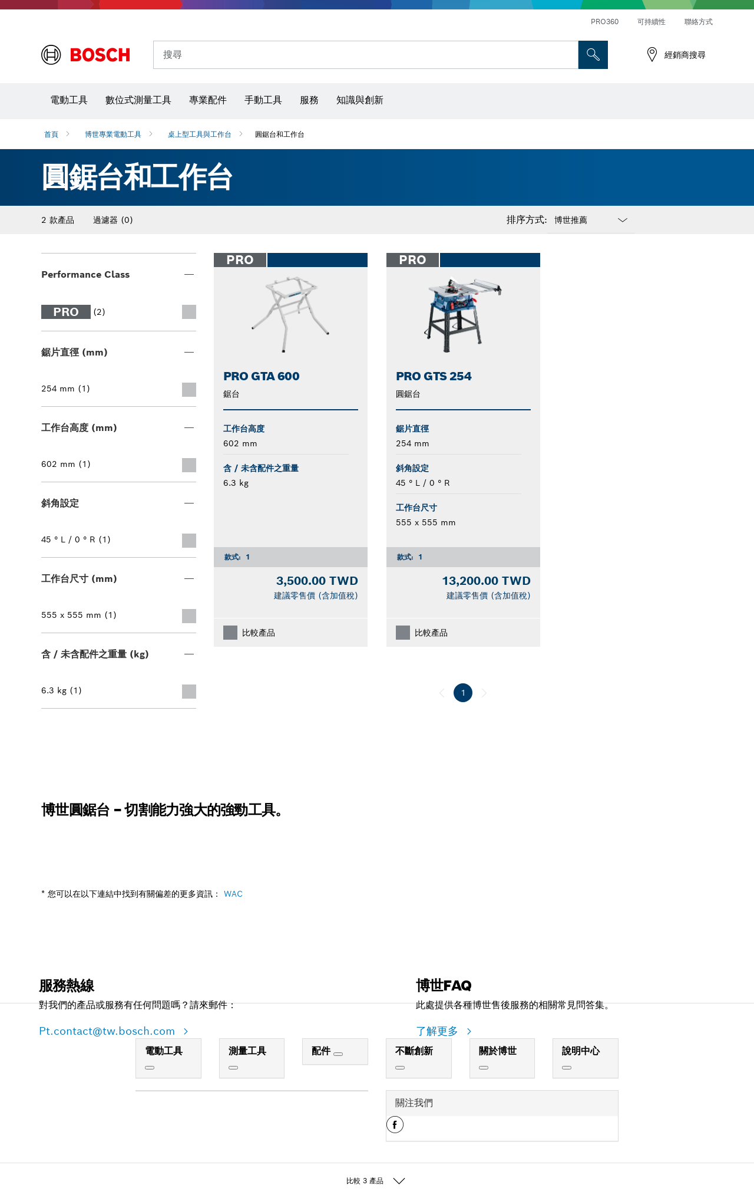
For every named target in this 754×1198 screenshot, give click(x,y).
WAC (233, 893)
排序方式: (527, 220)
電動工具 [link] (164, 1051)
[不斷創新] (400, 1067)
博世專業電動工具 (113, 134)
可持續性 (651, 21)
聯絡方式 (698, 21)
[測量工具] (233, 1067)
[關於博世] (483, 1067)
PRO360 (605, 21)
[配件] (338, 1054)
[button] (395, 1129)
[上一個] (441, 692)
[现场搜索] (593, 55)
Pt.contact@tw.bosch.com (108, 1031)
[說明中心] (566, 1067)
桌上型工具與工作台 (200, 134)
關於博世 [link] (498, 1051)
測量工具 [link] (247, 1051)
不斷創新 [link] (414, 1051)
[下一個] (484, 692)
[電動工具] (149, 1067)
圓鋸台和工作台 (280, 134)
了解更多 (439, 1031)
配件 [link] (322, 1051)
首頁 (51, 134)
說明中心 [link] (581, 1051)
